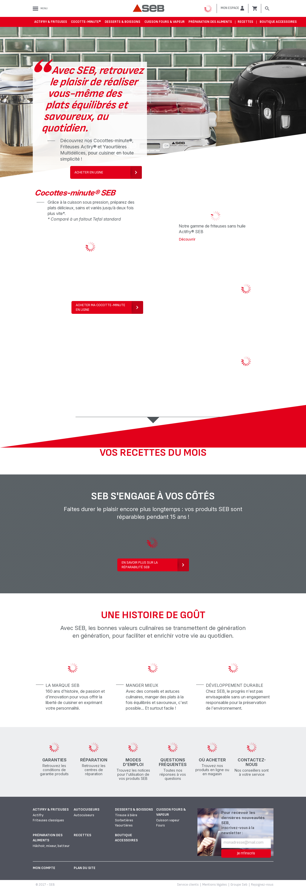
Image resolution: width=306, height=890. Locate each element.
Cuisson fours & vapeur (164, 22)
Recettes (245, 22)
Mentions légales (214, 885)
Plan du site (85, 868)
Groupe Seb (238, 885)
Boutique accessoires (278, 22)
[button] (232, 8)
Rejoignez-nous (262, 885)
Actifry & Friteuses (50, 22)
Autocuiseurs (86, 809)
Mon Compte (44, 868)
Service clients (188, 885)
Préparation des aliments (210, 22)
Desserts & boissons (122, 22)
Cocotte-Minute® (86, 22)
